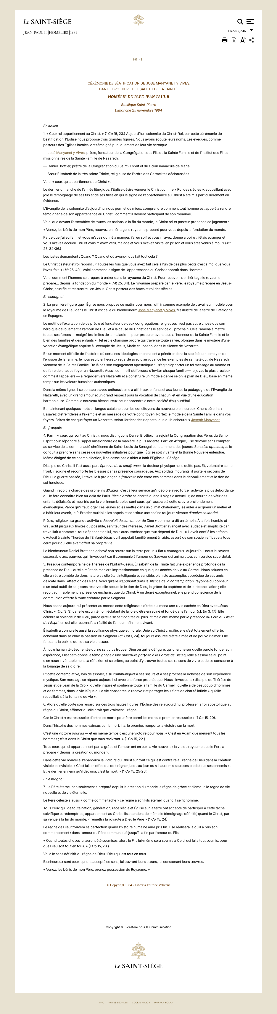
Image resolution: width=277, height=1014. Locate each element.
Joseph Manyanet (205, 420)
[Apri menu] (249, 21)
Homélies (59, 32)
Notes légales (118, 1002)
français (237, 32)
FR (135, 59)
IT (142, 59)
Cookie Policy (141, 1002)
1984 (73, 32)
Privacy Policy (164, 1002)
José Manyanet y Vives (66, 152)
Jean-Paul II (35, 32)
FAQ (101, 1002)
